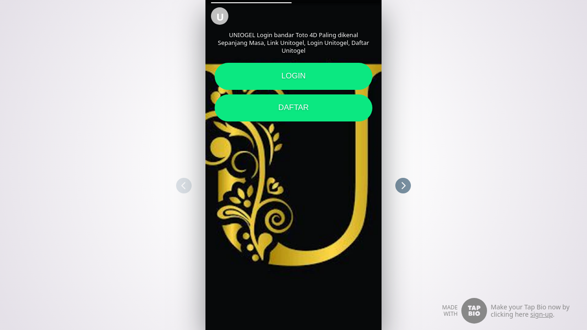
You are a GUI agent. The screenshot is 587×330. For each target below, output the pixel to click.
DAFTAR (293, 107)
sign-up (541, 314)
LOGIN (294, 76)
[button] (251, 2)
